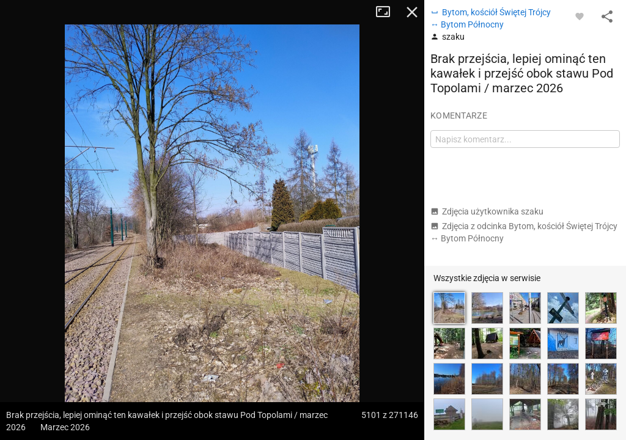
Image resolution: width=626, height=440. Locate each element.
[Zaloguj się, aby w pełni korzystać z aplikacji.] (579, 16)
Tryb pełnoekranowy (387, 12)
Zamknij (412, 12)
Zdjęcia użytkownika (486, 211)
